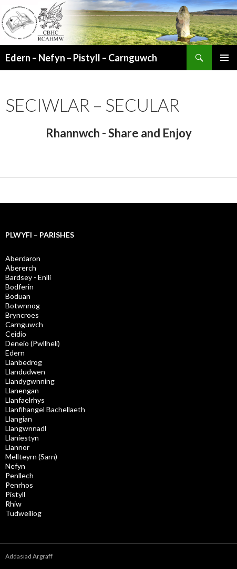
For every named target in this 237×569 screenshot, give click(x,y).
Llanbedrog (23, 362)
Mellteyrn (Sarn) (31, 456)
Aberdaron (22, 258)
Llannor (17, 447)
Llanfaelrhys (25, 399)
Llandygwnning (30, 381)
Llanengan (22, 390)
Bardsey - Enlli (28, 277)
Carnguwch (24, 324)
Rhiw (13, 503)
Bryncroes (22, 314)
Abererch (20, 267)
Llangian (18, 418)
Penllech (19, 475)
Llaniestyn (22, 437)
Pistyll (15, 494)
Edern (15, 352)
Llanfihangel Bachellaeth (45, 409)
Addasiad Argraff (29, 556)
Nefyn (15, 465)
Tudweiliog (23, 513)
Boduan (17, 296)
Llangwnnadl (25, 428)
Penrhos (19, 484)
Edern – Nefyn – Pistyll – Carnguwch (81, 57)
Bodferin (19, 286)
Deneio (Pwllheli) (32, 343)
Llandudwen (25, 371)
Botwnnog (22, 305)
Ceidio (15, 333)
